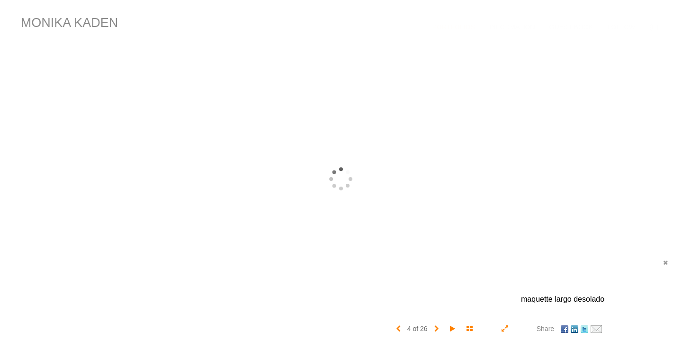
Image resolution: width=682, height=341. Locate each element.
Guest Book (571, 27)
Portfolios (453, 27)
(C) (653, 27)
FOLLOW (621, 27)
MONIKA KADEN (69, 23)
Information (512, 27)
